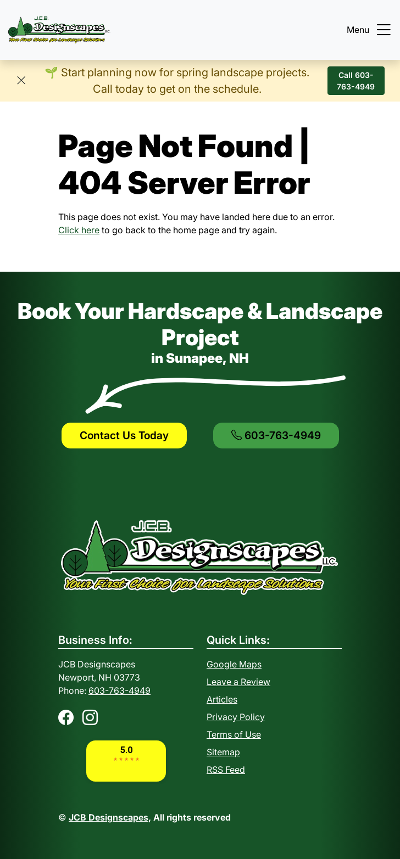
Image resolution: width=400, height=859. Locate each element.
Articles (222, 699)
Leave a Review (238, 681)
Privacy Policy (236, 716)
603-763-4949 (276, 435)
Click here (78, 229)
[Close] (21, 81)
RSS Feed (226, 769)
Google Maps (234, 664)
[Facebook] (66, 717)
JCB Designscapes (108, 817)
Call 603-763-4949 (356, 80)
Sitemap (223, 751)
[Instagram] (90, 717)
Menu (370, 29)
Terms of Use (234, 734)
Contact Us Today (124, 435)
